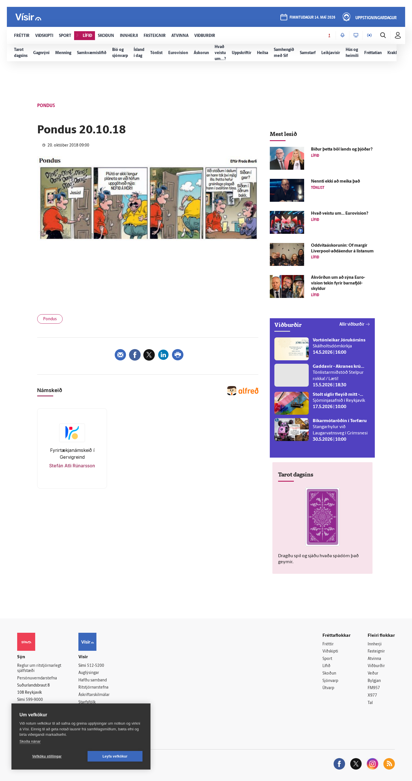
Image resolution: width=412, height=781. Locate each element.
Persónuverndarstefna (37, 678)
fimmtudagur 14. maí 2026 (312, 17)
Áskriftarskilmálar (94, 695)
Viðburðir (376, 666)
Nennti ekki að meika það (335, 181)
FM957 (374, 688)
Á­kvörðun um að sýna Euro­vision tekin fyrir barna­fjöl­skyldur (338, 283)
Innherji (375, 644)
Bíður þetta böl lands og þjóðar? (342, 149)
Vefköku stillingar (47, 756)
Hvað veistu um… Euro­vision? (339, 213)
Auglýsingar (88, 673)
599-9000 (34, 700)
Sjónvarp (330, 681)
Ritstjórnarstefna (93, 687)
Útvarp (328, 688)
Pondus (50, 319)
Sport (327, 659)
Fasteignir (376, 651)
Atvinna (374, 659)
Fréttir (328, 644)
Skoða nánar (30, 741)
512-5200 (95, 666)
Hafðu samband (92, 680)
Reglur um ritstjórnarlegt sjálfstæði (39, 668)
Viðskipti (330, 651)
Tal (370, 703)
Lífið (326, 666)
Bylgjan (374, 681)
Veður (373, 673)
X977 (372, 695)
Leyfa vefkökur (115, 756)
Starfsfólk (87, 702)
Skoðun (329, 673)
